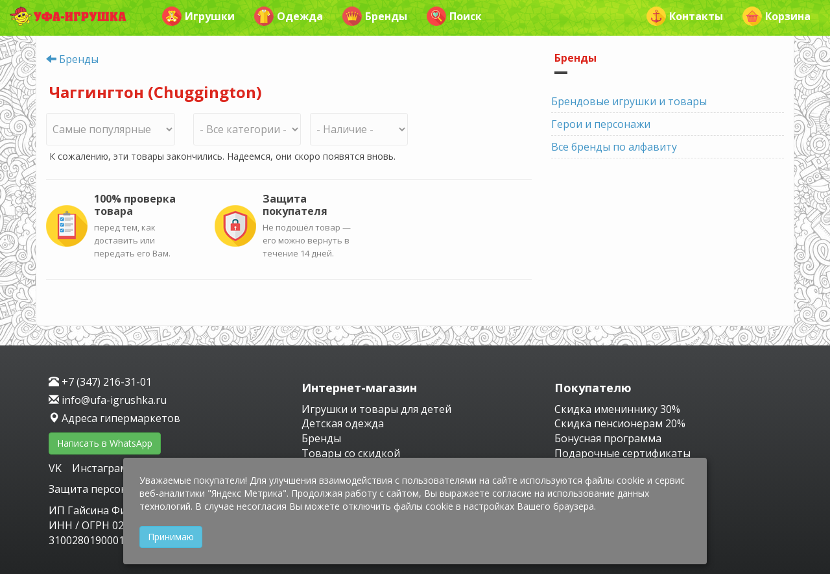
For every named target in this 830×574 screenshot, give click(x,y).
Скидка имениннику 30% (617, 409)
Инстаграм (100, 468)
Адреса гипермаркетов (114, 418)
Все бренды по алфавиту (614, 147)
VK (56, 468)
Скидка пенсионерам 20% (619, 423)
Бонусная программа (607, 438)
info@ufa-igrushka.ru (108, 400)
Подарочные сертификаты (622, 453)
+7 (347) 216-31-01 (100, 382)
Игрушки (198, 16)
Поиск (454, 16)
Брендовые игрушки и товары (629, 101)
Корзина (776, 16)
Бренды (374, 16)
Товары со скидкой (351, 453)
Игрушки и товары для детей (376, 409)
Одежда (288, 16)
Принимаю (171, 536)
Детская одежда (343, 423)
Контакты (684, 16)
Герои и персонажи (600, 124)
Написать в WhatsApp (104, 443)
